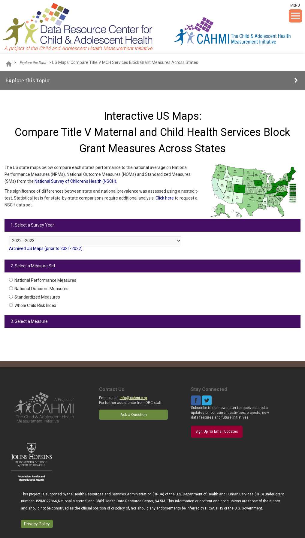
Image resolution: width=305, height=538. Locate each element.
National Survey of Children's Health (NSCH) (75, 181)
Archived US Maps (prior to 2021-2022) (46, 248)
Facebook (196, 400)
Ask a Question (133, 414)
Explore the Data (33, 63)
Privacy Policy (37, 523)
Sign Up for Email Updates (216, 431)
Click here (165, 198)
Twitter (207, 400)
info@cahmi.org (133, 398)
